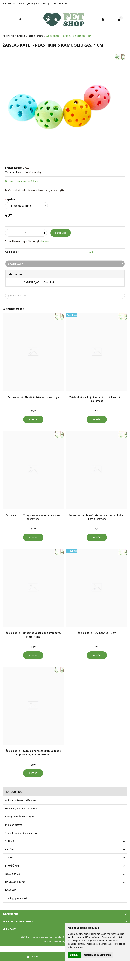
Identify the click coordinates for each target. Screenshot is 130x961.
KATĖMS (9, 849)
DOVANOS (10, 890)
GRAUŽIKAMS (12, 873)
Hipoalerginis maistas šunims (21, 808)
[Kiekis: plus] (44, 233)
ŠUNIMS (9, 841)
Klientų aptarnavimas (18, 921)
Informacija (10, 914)
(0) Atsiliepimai (17, 295)
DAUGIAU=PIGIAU (15, 881)
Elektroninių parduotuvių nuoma (57, 941)
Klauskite (45, 241)
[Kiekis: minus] (7, 233)
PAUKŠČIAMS (12, 865)
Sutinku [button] (74, 954)
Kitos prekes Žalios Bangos (19, 816)
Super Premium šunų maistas (21, 833)
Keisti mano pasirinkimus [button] (97, 954)
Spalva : (11, 199)
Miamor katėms (13, 824)
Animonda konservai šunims (20, 800)
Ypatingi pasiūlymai (16, 898)
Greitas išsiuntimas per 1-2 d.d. (22, 181)
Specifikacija (15, 263)
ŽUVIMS (9, 857)
